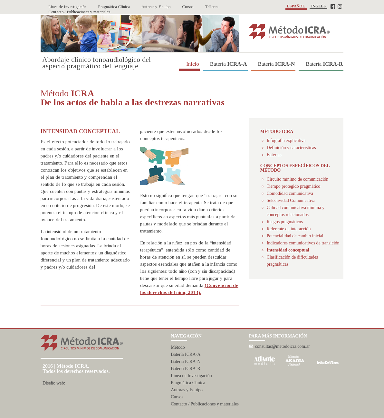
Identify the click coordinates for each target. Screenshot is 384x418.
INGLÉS (318, 6)
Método (178, 347)
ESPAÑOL (296, 6)
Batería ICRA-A (185, 354)
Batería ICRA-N (185, 361)
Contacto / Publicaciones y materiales (205, 404)
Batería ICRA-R (185, 368)
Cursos (177, 396)
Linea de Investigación (191, 375)
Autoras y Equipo (187, 389)
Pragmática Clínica (188, 382)
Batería (225, 64)
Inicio (189, 64)
